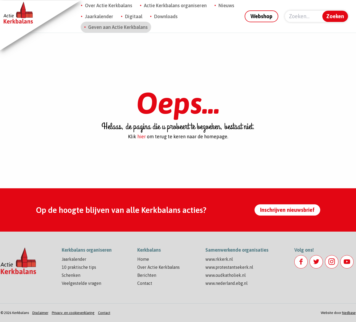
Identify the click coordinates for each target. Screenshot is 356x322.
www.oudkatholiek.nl (225, 275)
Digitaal (133, 16)
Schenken (71, 275)
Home (143, 259)
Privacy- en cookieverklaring (73, 313)
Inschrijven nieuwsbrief (287, 210)
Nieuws (226, 5)
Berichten (146, 275)
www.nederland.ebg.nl (226, 283)
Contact (144, 283)
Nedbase (349, 313)
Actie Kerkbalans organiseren (175, 5)
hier (141, 136)
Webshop (261, 16)
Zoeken (335, 16)
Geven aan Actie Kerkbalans (118, 27)
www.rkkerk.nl (219, 259)
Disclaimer (40, 313)
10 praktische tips (79, 267)
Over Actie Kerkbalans (108, 5)
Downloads (166, 16)
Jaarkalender (99, 16)
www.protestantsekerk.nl (229, 267)
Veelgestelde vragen (81, 283)
